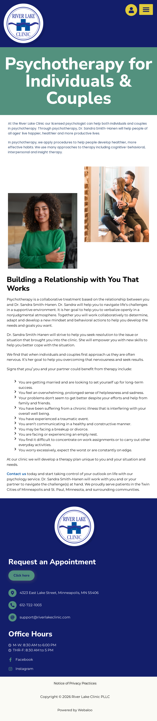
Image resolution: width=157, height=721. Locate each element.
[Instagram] (10, 669)
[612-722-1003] (12, 605)
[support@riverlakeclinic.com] (12, 617)
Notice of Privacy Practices (75, 683)
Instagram (24, 669)
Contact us (16, 474)
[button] (146, 9)
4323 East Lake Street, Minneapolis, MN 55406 (59, 593)
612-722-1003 (31, 605)
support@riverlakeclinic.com (45, 617)
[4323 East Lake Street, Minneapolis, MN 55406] (12, 593)
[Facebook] (10, 660)
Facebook (24, 659)
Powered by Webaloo (74, 710)
